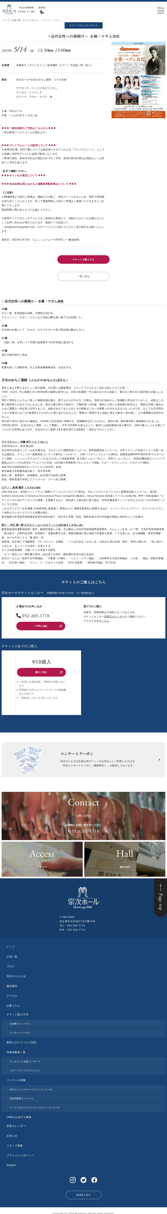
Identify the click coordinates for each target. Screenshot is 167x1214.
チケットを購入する (83, 259)
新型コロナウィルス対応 (22, 1040)
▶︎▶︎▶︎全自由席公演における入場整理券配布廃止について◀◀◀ (39, 183)
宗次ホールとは (16, 973)
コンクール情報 (16, 1077)
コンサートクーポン (20, 1030)
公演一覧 (12, 954)
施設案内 (12, 983)
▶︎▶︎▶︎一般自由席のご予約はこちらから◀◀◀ (29, 128)
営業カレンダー (16, 1123)
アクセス (12, 993)
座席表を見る (83, 1190)
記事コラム (13, 1003)
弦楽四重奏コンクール (21, 1096)
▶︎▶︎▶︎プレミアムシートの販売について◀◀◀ (29, 145)
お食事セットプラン (20, 1021)
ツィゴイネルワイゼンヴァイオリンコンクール (34, 1105)
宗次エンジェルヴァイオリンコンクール (31, 1087)
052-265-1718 (35, 615)
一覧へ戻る (83, 275)
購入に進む (48, 670)
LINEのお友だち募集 (19, 1114)
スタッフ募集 (15, 1143)
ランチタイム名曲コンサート (25, 1059)
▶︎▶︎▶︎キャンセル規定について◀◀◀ (23, 175)
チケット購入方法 (17, 1012)
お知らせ (12, 1133)
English (11, 1162)
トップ (11, 944)
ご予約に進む (47, 624)
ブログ (11, 963)
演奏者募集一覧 (16, 1049)
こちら (105, 619)
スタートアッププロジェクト (25, 1068)
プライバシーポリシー (20, 1152)
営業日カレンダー (114, 615)
